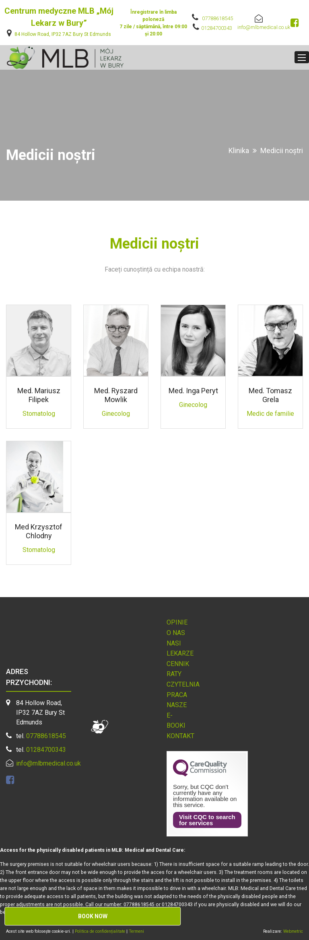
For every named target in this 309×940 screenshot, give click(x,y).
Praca (177, 695)
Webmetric (293, 931)
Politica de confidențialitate (100, 931)
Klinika (239, 150)
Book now (92, 916)
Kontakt (180, 736)
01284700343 (216, 28)
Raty (174, 674)
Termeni (136, 931)
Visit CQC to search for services (207, 819)
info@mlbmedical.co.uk (263, 27)
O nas (176, 633)
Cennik (178, 664)
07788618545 (217, 18)
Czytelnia (183, 684)
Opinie (177, 622)
